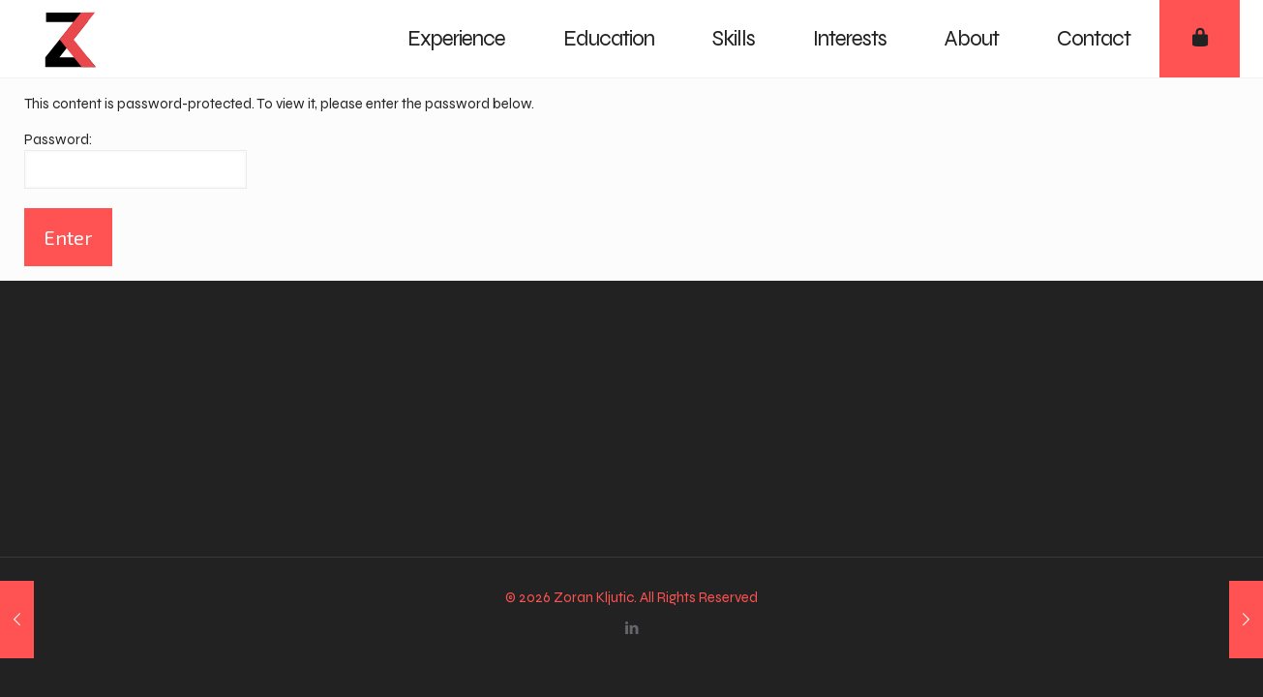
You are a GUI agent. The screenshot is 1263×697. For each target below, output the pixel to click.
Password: (135, 160)
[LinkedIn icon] (631, 628)
